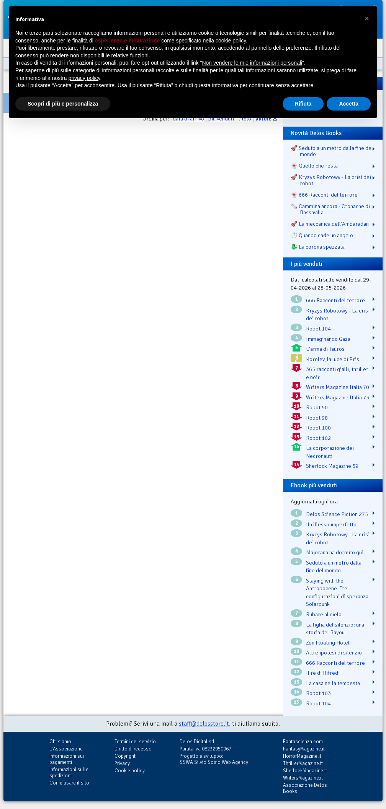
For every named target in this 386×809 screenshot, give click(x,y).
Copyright (125, 756)
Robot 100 (318, 427)
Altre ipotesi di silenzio (334, 652)
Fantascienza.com (303, 741)
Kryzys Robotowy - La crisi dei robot (338, 314)
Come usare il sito (69, 783)
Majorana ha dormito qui (334, 552)
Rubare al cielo (324, 614)
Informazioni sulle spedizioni (68, 772)
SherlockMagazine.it (305, 770)
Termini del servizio (135, 741)
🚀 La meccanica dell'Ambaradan (330, 224)
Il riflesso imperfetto (331, 524)
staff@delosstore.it (204, 724)
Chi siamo (60, 741)
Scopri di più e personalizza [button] (63, 104)
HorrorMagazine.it (302, 756)
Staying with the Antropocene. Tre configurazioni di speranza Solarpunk (337, 592)
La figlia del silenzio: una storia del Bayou (335, 628)
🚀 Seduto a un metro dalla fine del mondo (332, 151)
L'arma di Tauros (325, 348)
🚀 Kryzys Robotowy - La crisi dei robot (331, 180)
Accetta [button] (348, 104)
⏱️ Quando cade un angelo (322, 235)
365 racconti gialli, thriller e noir (337, 373)
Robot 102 (318, 438)
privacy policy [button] (84, 78)
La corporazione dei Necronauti (330, 451)
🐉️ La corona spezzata (318, 247)
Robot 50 (317, 407)
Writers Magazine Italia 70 (337, 387)
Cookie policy (129, 770)
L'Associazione (66, 749)
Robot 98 (317, 417)
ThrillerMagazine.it (303, 763)
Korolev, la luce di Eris (332, 359)
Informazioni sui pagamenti (66, 759)
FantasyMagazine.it (304, 749)
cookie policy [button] (231, 40)
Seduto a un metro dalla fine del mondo (333, 566)
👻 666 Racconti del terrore (324, 195)
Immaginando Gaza (328, 338)
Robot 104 (318, 328)
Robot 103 (318, 693)
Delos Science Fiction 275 (337, 514)
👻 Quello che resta (314, 166)
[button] (367, 18)
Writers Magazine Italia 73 (337, 397)
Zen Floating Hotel (328, 642)
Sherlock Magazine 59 (332, 465)
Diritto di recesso (133, 749)
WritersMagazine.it (303, 778)
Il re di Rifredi (323, 672)
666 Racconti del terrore (335, 300)
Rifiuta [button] (303, 104)
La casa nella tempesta (333, 683)
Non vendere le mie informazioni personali (252, 63)
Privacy (122, 763)
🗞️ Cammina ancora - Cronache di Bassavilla (330, 209)
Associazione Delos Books (305, 788)
